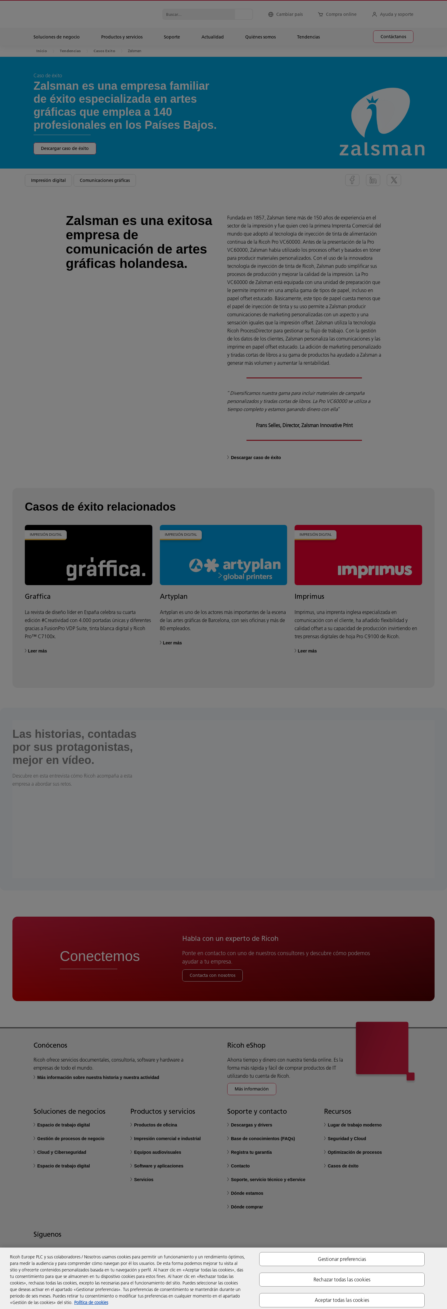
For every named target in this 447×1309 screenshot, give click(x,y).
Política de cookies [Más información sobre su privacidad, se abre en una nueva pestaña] (91, 1302)
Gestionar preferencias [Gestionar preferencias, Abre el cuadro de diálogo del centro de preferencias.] (342, 1259)
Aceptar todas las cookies (342, 1300)
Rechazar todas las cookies (342, 1279)
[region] (223, 1278)
